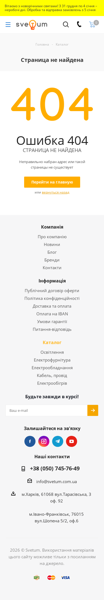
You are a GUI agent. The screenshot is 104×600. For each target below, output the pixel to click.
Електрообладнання (52, 367)
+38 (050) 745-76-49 (55, 468)
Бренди (52, 260)
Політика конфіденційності (52, 298)
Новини (52, 244)
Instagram (43, 441)
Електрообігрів (52, 383)
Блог (52, 252)
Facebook (29, 441)
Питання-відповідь (52, 329)
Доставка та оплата (52, 306)
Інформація (52, 281)
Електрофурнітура (52, 360)
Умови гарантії (52, 321)
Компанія (52, 227)
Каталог (52, 342)
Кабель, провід (52, 375)
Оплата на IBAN (52, 313)
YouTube (71, 441)
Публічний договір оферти (52, 290)
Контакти (52, 267)
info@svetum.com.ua (56, 481)
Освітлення (52, 352)
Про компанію (52, 236)
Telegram (57, 441)
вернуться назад (55, 192)
